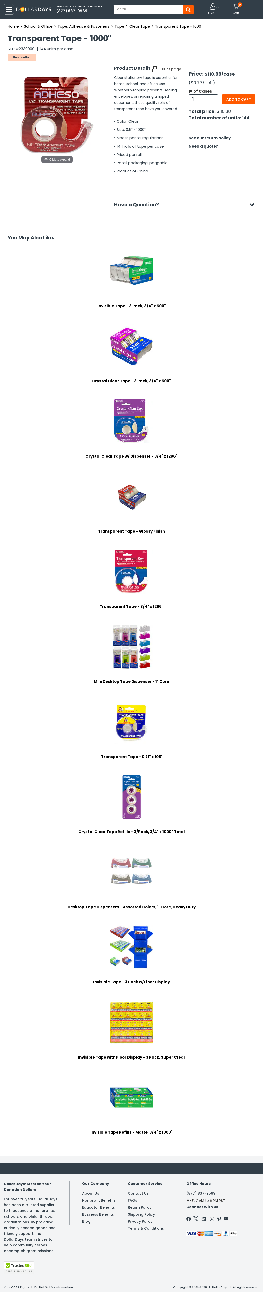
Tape (119, 26)
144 (245, 118)
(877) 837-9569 (200, 1193)
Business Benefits (98, 1214)
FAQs (132, 1200)
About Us (90, 1193)
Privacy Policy (140, 1221)
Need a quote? (203, 146)
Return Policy (139, 1207)
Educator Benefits (98, 1207)
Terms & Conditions (146, 1228)
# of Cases (200, 91)
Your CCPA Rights (16, 1287)
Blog (86, 1221)
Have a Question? (139, 204)
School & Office (38, 26)
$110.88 (224, 111)
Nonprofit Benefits (99, 1200)
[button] (212, 9)
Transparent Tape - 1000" (178, 26)
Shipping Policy (141, 1214)
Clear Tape (139, 26)
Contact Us (138, 1193)
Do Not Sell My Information (53, 1287)
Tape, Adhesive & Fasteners (84, 26)
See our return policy (210, 138)
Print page (171, 69)
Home (13, 26)
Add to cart (238, 99)
